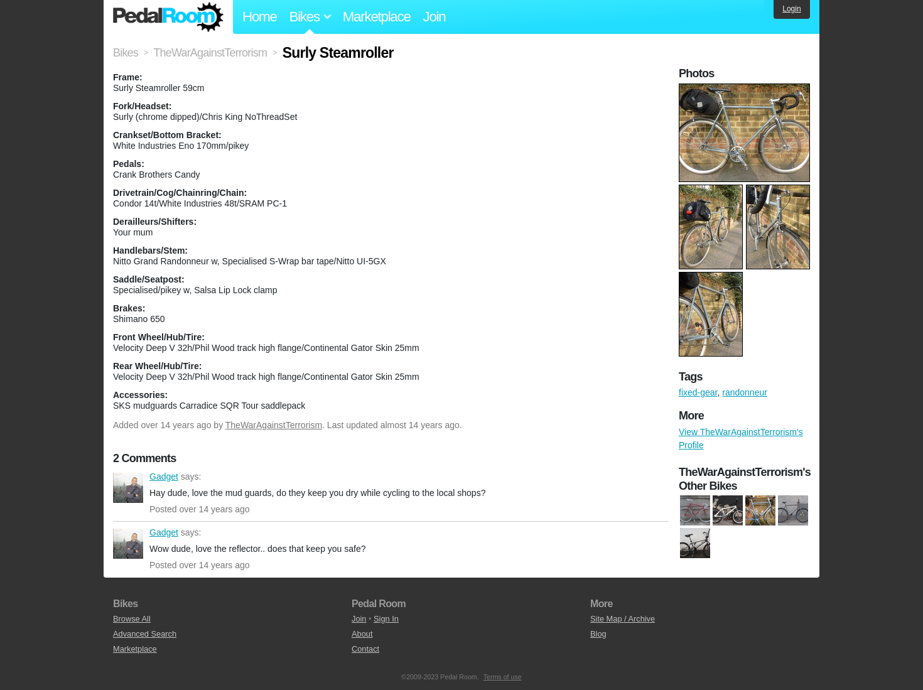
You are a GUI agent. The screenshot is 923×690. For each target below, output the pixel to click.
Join (434, 16)
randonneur (744, 392)
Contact (365, 649)
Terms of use (502, 677)
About (362, 634)
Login (791, 8)
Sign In (386, 618)
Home (259, 16)
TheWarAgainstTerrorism (273, 425)
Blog (598, 634)
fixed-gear (698, 392)
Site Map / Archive (622, 618)
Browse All (132, 618)
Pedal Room (168, 17)
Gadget (128, 488)
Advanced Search (144, 634)
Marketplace (377, 16)
